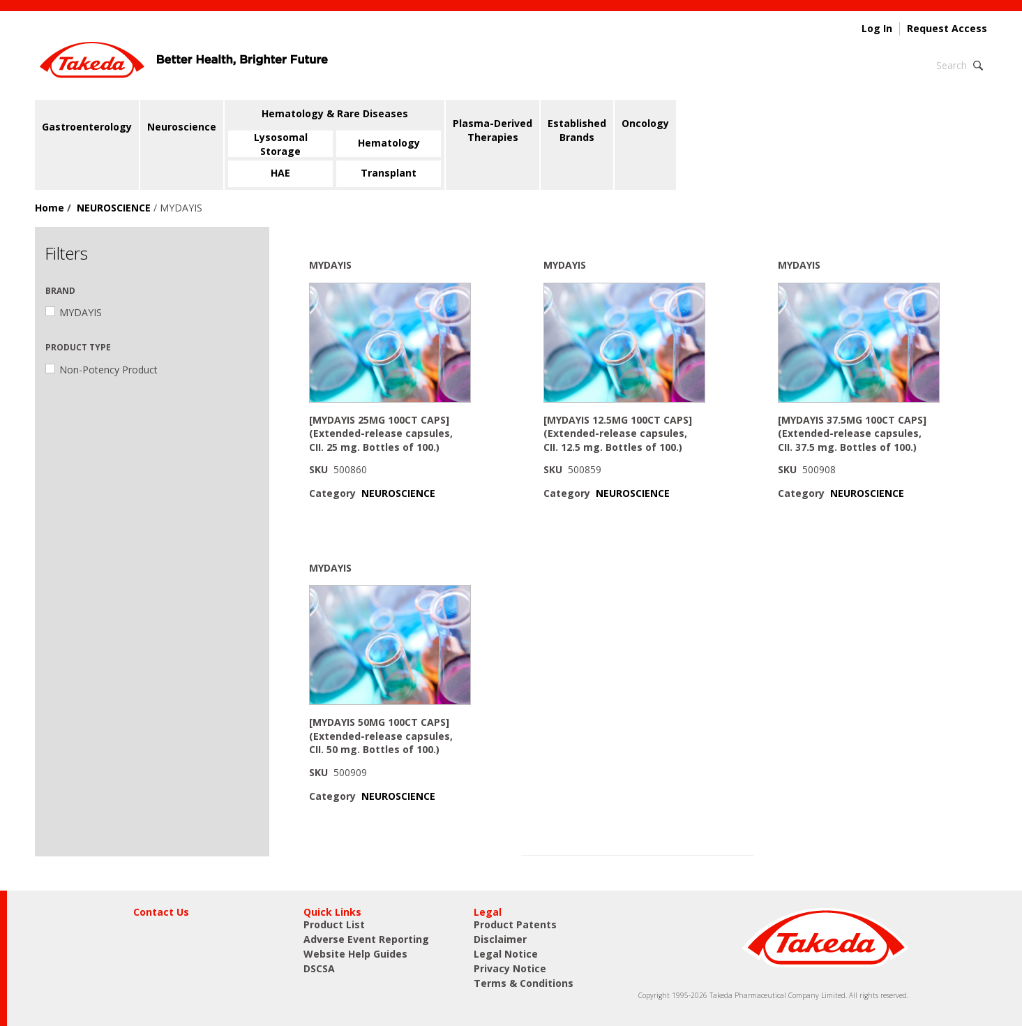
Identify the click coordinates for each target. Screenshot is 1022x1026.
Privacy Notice (510, 968)
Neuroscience (181, 126)
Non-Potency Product (101, 369)
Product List (334, 924)
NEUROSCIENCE (114, 207)
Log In (877, 28)
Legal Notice (506, 953)
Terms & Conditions (523, 983)
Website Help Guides (355, 953)
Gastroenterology (87, 126)
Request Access (947, 28)
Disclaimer (500, 939)
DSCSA (319, 968)
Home (49, 207)
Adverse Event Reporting (366, 939)
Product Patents (515, 924)
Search (951, 65)
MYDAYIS (73, 312)
